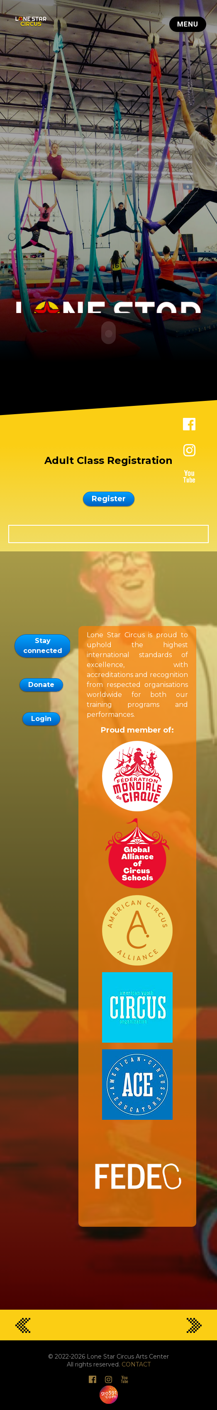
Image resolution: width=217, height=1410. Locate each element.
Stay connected (42, 645)
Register (109, 497)
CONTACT (136, 1363)
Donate (41, 684)
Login (41, 718)
